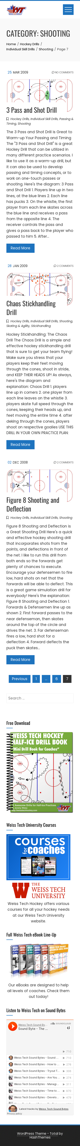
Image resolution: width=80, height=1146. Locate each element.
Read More (20, 248)
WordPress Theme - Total (37, 1133)
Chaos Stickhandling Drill (31, 307)
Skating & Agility (18, 326)
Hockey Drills (19, 119)
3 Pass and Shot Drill (31, 110)
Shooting (24, 123)
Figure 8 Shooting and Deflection (32, 504)
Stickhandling (41, 326)
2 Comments (64, 266)
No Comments (63, 72)
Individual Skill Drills (44, 119)
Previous (19, 678)
